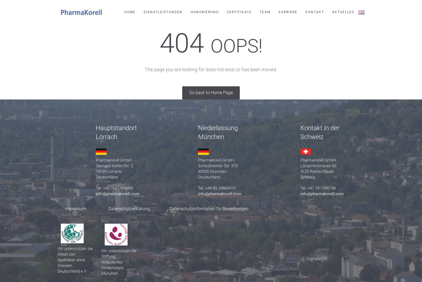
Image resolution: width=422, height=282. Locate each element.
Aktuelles (343, 12)
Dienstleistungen (163, 12)
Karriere (288, 12)
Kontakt (314, 12)
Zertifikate (239, 12)
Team (265, 12)
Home (130, 12)
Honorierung (205, 12)
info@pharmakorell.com (117, 193)
